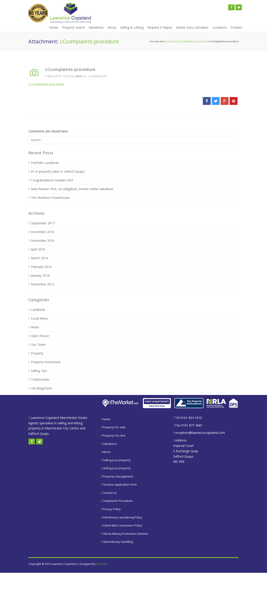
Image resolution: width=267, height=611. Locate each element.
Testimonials (40, 379)
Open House (40, 336)
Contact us (109, 493)
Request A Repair (159, 27)
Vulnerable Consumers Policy (122, 525)
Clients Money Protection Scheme (125, 534)
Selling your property (116, 460)
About (112, 27)
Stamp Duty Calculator (192, 27)
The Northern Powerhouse (50, 197)
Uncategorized (41, 388)
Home (53, 27)
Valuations (96, 27)
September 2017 (43, 223)
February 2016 (41, 267)
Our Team (38, 344)
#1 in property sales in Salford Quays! (58, 171)
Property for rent (113, 435)
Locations (219, 27)
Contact (236, 27)
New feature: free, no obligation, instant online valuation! (72, 189)
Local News (39, 318)
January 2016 (40, 275)
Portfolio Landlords (45, 163)
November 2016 (42, 240)
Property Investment (46, 362)
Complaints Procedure (117, 501)
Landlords (38, 310)
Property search (73, 27)
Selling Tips (39, 371)
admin (79, 76)
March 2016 (39, 258)
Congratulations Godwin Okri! (52, 180)
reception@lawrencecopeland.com (200, 433)
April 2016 (38, 249)
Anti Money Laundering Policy (122, 517)
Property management (117, 476)
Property (37, 353)
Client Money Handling (117, 542)
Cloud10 (101, 564)
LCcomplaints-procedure (191, 41)
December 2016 (42, 232)
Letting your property (116, 468)
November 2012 (42, 284)
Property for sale (113, 427)
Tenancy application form (119, 484)
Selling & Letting (132, 27)
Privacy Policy (111, 509)
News (35, 327)
